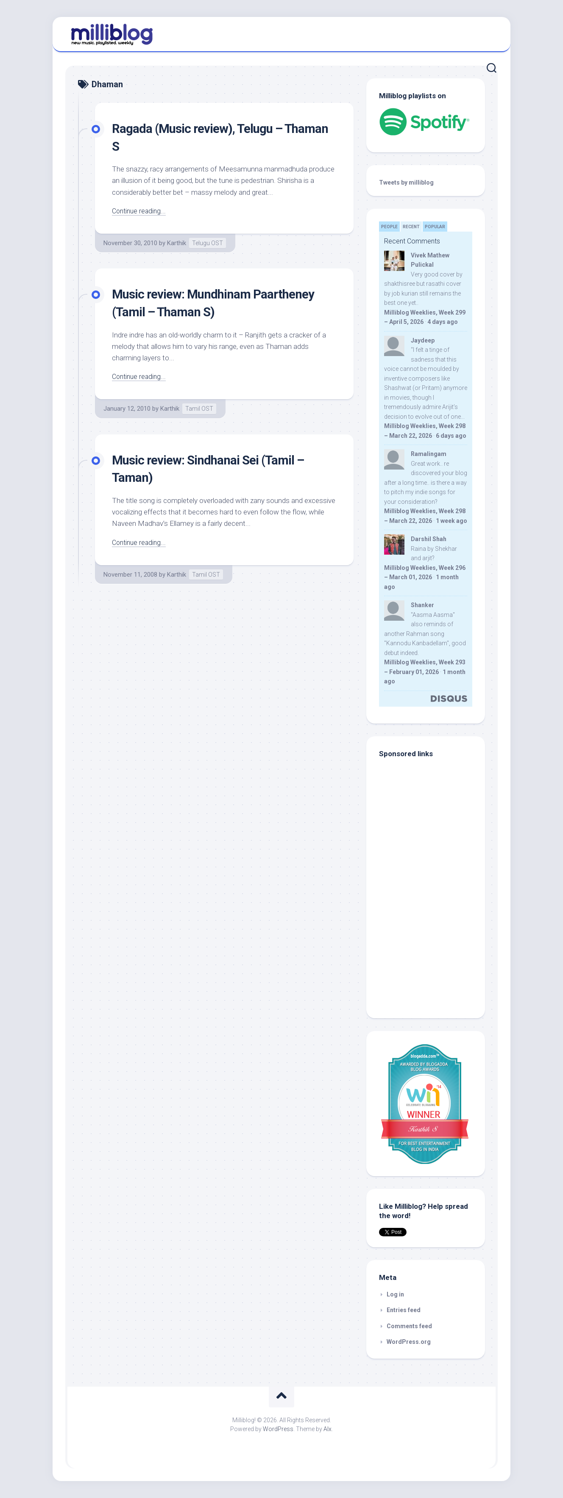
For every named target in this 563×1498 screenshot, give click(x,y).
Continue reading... (140, 211)
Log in (395, 1294)
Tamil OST (199, 408)
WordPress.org (409, 1341)
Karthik (176, 243)
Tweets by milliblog (406, 182)
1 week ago (451, 520)
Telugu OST (207, 243)
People (389, 226)
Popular (435, 226)
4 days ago (442, 321)
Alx (327, 1429)
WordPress (278, 1429)
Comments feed (409, 1326)
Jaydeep (423, 340)
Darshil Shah (428, 539)
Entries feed (404, 1310)
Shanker (422, 605)
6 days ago (451, 435)
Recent (411, 226)
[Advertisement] (432, 948)
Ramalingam (428, 454)
